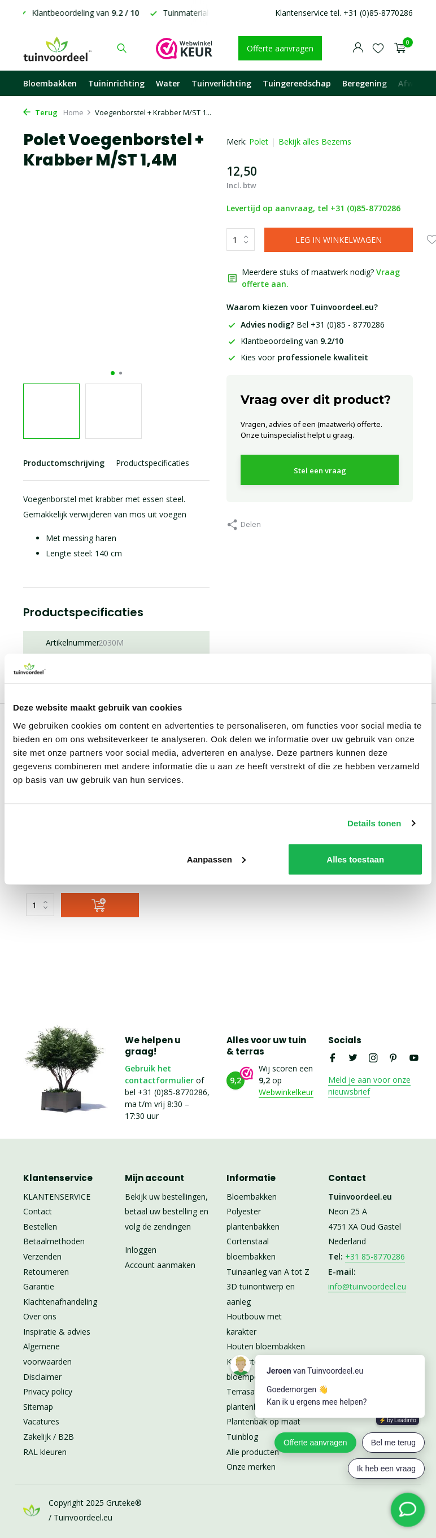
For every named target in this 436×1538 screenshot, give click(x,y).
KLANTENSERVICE (56, 1196)
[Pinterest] (393, 1058)
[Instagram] (373, 1058)
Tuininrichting (116, 83)
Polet (258, 141)
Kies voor (297, 357)
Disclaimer (42, 1376)
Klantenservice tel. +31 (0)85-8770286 (344, 12)
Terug (40, 112)
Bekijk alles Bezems (314, 141)
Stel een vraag (320, 470)
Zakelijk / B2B (48, 1436)
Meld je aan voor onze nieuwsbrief (369, 1085)
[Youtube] (413, 1058)
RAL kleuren (45, 1451)
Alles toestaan (355, 859)
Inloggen (140, 1249)
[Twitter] (352, 1058)
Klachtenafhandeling (60, 1301)
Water (168, 83)
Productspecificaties (152, 463)
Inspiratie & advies (56, 1331)
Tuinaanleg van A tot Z (267, 1271)
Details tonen (374, 823)
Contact (37, 1211)
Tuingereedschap (297, 83)
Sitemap (38, 1406)
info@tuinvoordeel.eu (367, 1286)
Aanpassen (216, 859)
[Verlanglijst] (378, 48)
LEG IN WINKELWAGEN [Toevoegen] (338, 239)
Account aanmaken (160, 1265)
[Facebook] (332, 1058)
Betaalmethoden (54, 1241)
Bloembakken (50, 83)
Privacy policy (47, 1391)
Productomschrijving (63, 463)
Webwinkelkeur (286, 1092)
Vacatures (41, 1421)
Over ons (39, 1316)
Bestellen (40, 1226)
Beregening (364, 83)
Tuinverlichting (221, 83)
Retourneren (46, 1271)
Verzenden (42, 1256)
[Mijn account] (357, 48)
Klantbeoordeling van (284, 341)
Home (77, 112)
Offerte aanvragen (280, 48)
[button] (112, 373)
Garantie (38, 1286)
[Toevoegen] (100, 905)
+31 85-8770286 (375, 1256)
